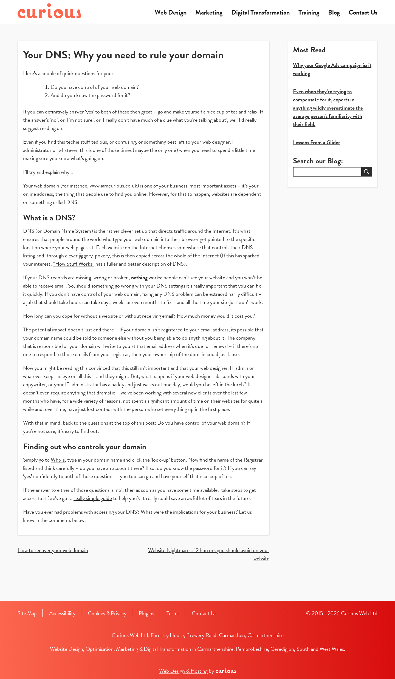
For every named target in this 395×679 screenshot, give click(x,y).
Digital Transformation (260, 12)
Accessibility (62, 613)
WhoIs (58, 460)
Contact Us (363, 12)
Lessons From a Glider (316, 142)
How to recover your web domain (53, 550)
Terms (173, 613)
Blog (334, 12)
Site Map (27, 613)
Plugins (146, 613)
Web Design (171, 12)
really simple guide (93, 498)
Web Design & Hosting (183, 671)
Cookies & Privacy (107, 613)
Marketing (208, 12)
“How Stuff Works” (73, 264)
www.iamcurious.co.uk (113, 185)
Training (308, 12)
